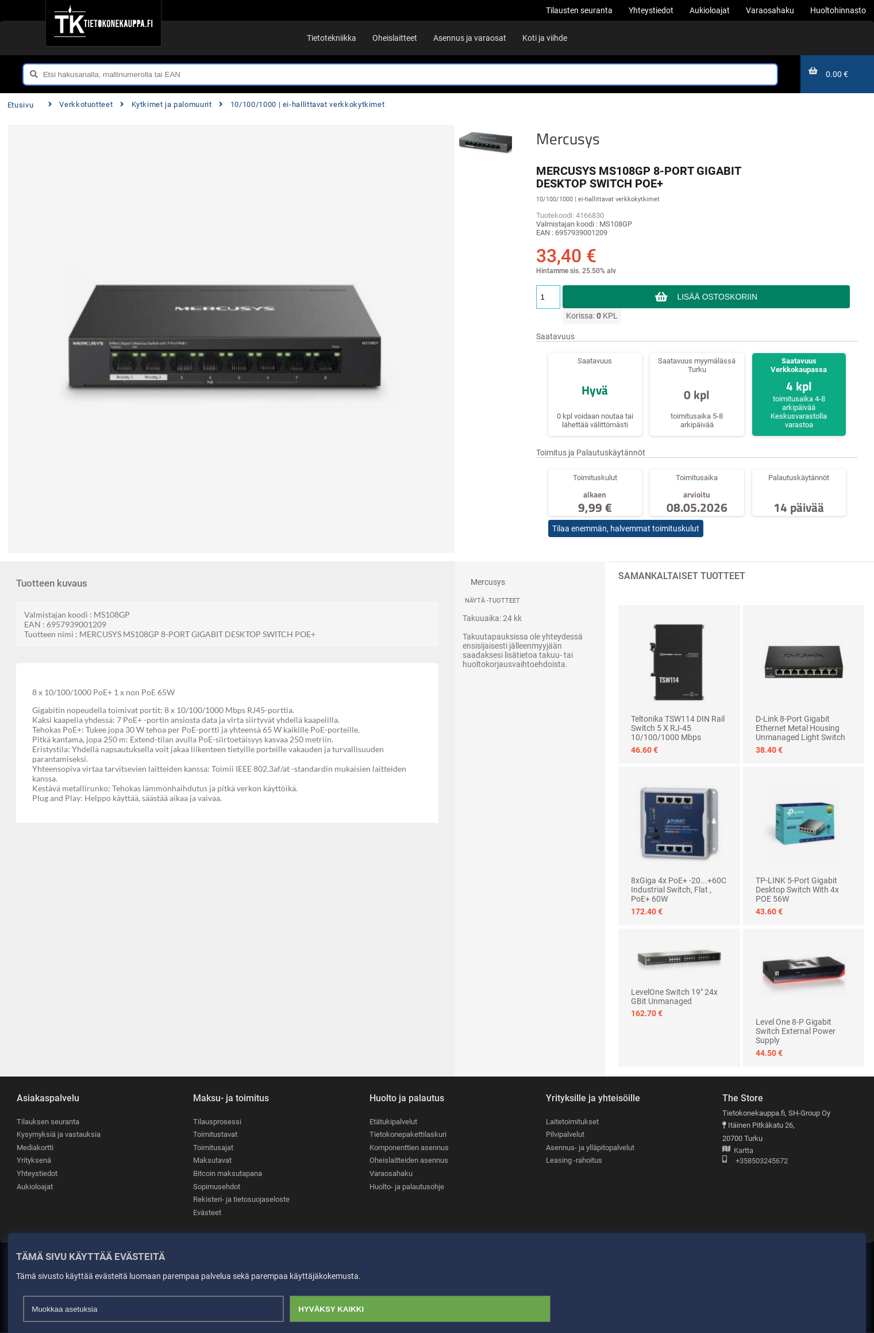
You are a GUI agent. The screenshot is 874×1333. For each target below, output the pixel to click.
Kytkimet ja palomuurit (166, 104)
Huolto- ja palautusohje (406, 1186)
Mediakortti (35, 1147)
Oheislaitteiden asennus (408, 1160)
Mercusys (568, 138)
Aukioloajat (35, 1186)
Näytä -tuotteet (492, 600)
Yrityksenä (34, 1160)
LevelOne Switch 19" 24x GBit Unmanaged (674, 996)
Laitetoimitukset (572, 1121)
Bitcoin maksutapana (227, 1174)
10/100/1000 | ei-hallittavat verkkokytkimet (301, 104)
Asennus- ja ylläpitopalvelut (590, 1147)
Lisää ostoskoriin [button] (717, 296)
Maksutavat (212, 1160)
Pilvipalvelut (565, 1135)
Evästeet (207, 1213)
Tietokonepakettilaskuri (407, 1135)
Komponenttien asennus (409, 1147)
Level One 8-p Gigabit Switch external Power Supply (796, 1031)
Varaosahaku (391, 1174)
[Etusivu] (103, 23)
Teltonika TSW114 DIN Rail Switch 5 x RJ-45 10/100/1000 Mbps (678, 728)
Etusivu (20, 105)
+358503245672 (755, 1161)
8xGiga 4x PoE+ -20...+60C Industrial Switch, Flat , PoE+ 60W (678, 889)
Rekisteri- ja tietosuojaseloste (241, 1200)
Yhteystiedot (37, 1174)
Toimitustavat (215, 1135)
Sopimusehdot (216, 1186)
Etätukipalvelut (393, 1121)
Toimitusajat (213, 1147)
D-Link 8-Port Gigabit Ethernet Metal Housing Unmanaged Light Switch (800, 728)
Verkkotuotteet (80, 104)
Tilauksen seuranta (48, 1121)
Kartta (737, 1151)
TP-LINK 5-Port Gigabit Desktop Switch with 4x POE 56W (797, 889)
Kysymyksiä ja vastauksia (59, 1135)
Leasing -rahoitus (574, 1160)
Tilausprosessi (217, 1121)
